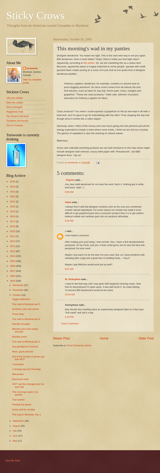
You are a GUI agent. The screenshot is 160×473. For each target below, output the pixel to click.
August (16, 426)
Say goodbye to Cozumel (25, 346)
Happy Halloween (21, 299)
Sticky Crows (35, 15)
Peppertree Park (14, 111)
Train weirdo (18, 399)
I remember (18, 364)
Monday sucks (19, 336)
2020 (13, 206)
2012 (13, 246)
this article (89, 63)
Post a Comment (70, 323)
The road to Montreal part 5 (26, 304)
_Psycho (69, 180)
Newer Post (61, 338)
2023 (13, 191)
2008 (13, 266)
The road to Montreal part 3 (26, 341)
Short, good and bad (22, 351)
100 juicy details (14, 98)
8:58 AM (69, 192)
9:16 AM (69, 220)
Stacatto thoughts (21, 324)
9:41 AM (69, 269)
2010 (13, 256)
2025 (13, 181)
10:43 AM (70, 294)
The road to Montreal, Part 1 (26, 414)
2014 (13, 236)
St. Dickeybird (72, 279)
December (18, 285)
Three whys (18, 314)
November (18, 290)
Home (104, 338)
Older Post (146, 338)
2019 (13, 211)
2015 (13, 231)
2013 (13, 241)
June (15, 435)
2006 (13, 276)
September (19, 421)
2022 (13, 196)
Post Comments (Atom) (79, 345)
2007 (13, 271)
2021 (13, 201)
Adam (68, 202)
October (17, 295)
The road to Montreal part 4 (26, 319)
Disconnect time (20, 379)
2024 (13, 186)
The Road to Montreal (17, 116)
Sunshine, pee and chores (25, 309)
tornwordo (32, 68)
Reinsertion (18, 374)
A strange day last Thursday (26, 369)
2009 (13, 261)
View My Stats (12, 460)
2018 (13, 216)
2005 (13, 280)
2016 (13, 226)
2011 (13, 251)
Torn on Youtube (14, 125)
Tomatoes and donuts (17, 120)
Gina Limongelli (14, 107)
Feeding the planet (21, 404)
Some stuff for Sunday (23, 409)
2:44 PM (69, 317)
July (15, 430)
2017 (13, 221)
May (15, 440)
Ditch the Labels (14, 102)
